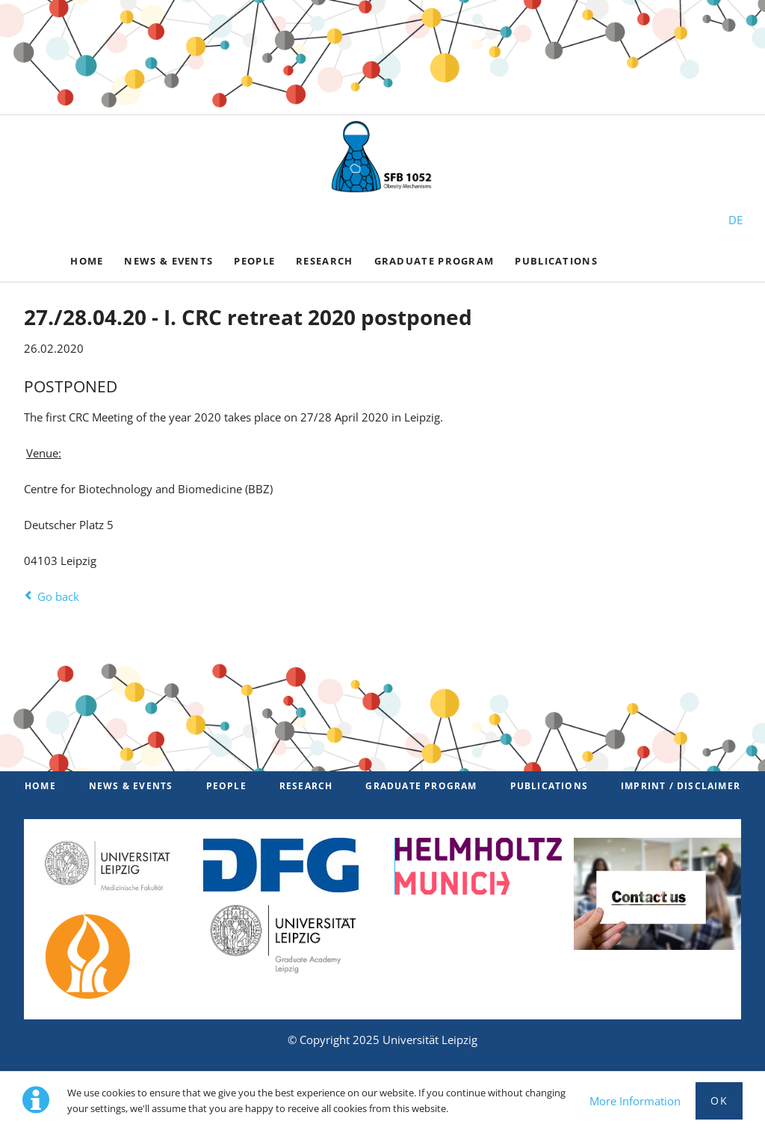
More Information (635, 1100)
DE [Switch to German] (735, 219)
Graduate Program (421, 785)
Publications (549, 785)
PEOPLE (226, 785)
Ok (719, 1100)
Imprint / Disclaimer (680, 785)
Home (40, 785)
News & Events (131, 785)
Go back (58, 596)
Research (306, 785)
